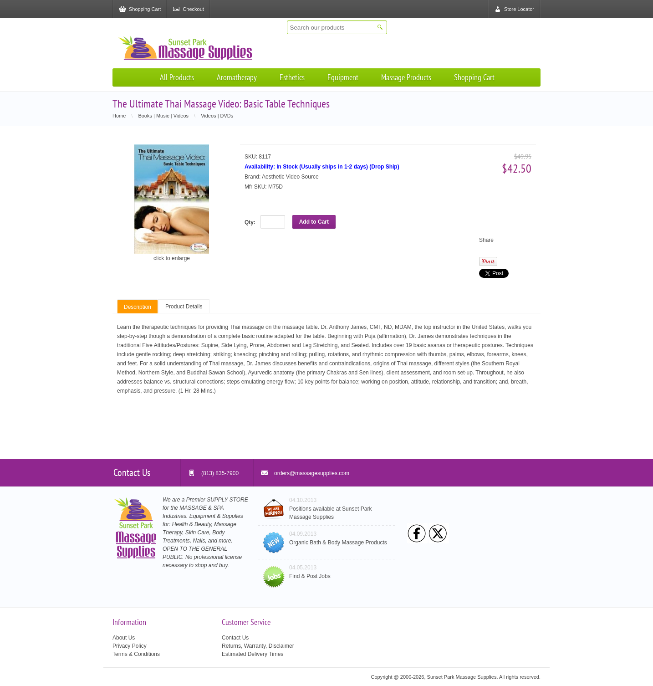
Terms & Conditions (136, 654)
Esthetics (292, 77)
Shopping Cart (474, 77)
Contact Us (235, 638)
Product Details (183, 306)
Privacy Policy (129, 646)
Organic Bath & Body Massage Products (338, 542)
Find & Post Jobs (310, 576)
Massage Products (406, 77)
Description (137, 307)
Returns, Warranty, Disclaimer (258, 646)
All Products (177, 77)
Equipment (342, 77)
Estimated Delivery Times (252, 654)
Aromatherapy (237, 77)
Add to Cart (314, 222)
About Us (123, 638)
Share (486, 240)
